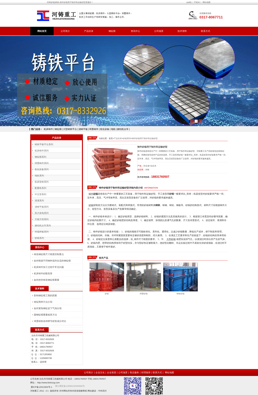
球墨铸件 (93, 129)
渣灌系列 (39, 200)
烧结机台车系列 (43, 225)
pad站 (189, 2)
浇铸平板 (83, 129)
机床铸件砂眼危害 (43, 273)
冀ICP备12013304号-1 (41, 387)
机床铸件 (48, 129)
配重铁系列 (40, 188)
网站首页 (42, 31)
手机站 (197, 2)
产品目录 (88, 31)
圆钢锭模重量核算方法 (45, 314)
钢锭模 (112, 31)
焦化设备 (104, 129)
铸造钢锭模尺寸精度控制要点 (49, 254)
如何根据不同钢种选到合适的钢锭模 (52, 260)
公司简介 (65, 31)
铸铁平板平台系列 (44, 144)
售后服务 (134, 372)
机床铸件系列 (42, 150)
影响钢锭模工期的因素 (45, 295)
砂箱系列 (127, 138)
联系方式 (205, 31)
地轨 (113, 129)
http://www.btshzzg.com (48, 382)
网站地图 (206, 2)
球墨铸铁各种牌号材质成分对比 (50, 321)
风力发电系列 (42, 213)
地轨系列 (39, 175)
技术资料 (182, 31)
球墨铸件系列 (42, 163)
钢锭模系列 (40, 157)
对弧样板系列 (42, 231)
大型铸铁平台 (70, 129)
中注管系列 (40, 194)
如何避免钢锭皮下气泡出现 (48, 308)
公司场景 (158, 31)
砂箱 (107, 294)
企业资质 (111, 372)
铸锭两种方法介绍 (43, 302)
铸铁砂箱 (180, 294)
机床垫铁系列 (42, 182)
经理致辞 (146, 372)
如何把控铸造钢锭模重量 (46, 280)
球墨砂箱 (144, 294)
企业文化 (100, 372)
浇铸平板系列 (42, 206)
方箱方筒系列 (42, 219)
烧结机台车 (123, 129)
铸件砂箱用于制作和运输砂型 (145, 138)
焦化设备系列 (42, 169)
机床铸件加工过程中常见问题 (49, 267)
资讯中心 (135, 31)
